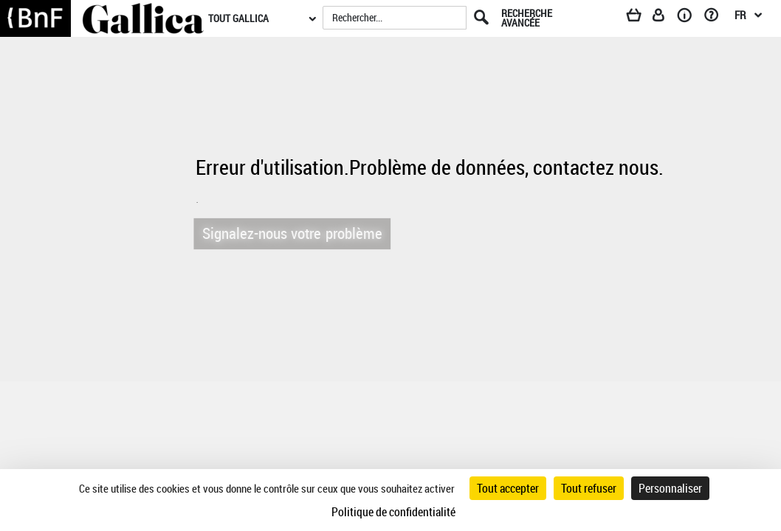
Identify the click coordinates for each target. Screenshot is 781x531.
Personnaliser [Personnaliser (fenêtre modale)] (670, 488)
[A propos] (689, 18)
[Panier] (640, 18)
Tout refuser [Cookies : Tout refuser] (588, 488)
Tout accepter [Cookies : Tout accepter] (508, 488)
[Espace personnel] (665, 18)
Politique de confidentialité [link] (393, 512)
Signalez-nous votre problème (287, 232)
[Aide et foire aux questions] (716, 18)
